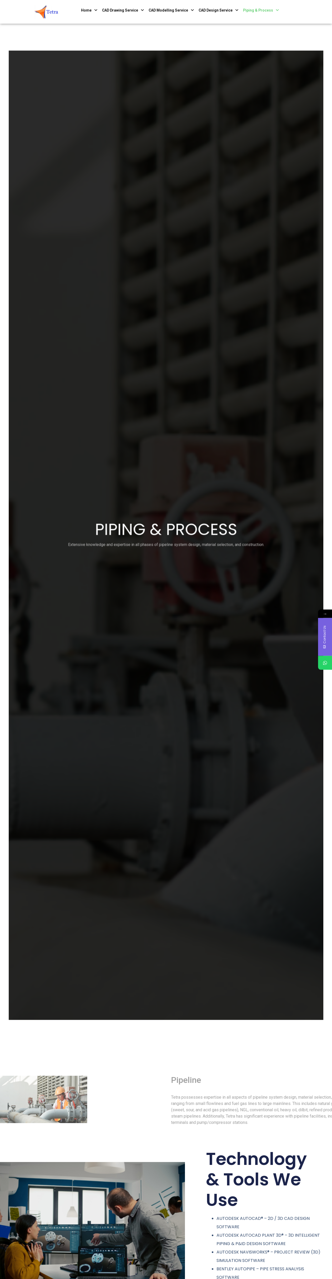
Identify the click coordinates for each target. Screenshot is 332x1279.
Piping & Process (261, 10)
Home (89, 10)
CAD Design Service (218, 10)
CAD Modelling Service (171, 10)
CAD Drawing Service (123, 10)
